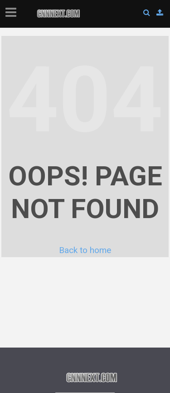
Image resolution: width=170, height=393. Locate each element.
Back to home (85, 250)
